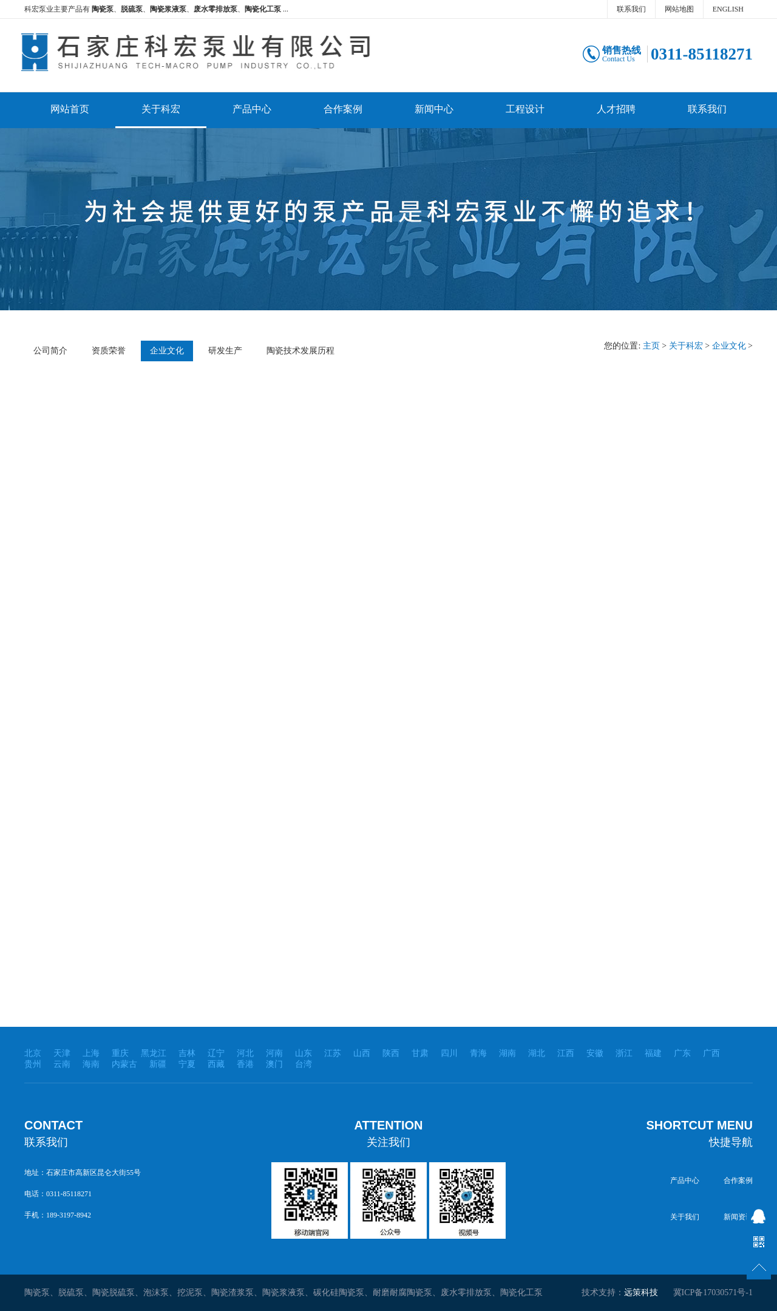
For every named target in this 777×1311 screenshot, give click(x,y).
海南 (91, 1064)
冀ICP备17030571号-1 (713, 1292)
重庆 (120, 1053)
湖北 (536, 1053)
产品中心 (251, 109)
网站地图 (679, 9)
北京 (32, 1053)
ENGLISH (728, 9)
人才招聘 (616, 109)
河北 (245, 1053)
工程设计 (525, 109)
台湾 (303, 1064)
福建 (653, 1053)
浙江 (624, 1053)
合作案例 (343, 109)
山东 (303, 1053)
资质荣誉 (109, 350)
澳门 (274, 1064)
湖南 (507, 1053)
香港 (245, 1064)
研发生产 (225, 350)
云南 (61, 1064)
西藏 (216, 1064)
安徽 (594, 1053)
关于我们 (684, 1217)
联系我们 (631, 9)
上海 (91, 1053)
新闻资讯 (738, 1217)
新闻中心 (434, 109)
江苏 (332, 1053)
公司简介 (50, 350)
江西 (565, 1053)
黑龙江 (153, 1053)
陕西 (390, 1053)
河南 (274, 1053)
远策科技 (641, 1292)
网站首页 (69, 109)
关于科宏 (160, 109)
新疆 (157, 1064)
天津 (61, 1053)
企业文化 (167, 350)
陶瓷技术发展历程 (300, 350)
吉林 (186, 1053)
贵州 (32, 1064)
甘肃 (420, 1053)
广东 (682, 1053)
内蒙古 (124, 1064)
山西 (361, 1053)
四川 (449, 1053)
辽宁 (216, 1053)
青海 (478, 1053)
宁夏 (186, 1064)
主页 (651, 345)
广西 (711, 1053)
